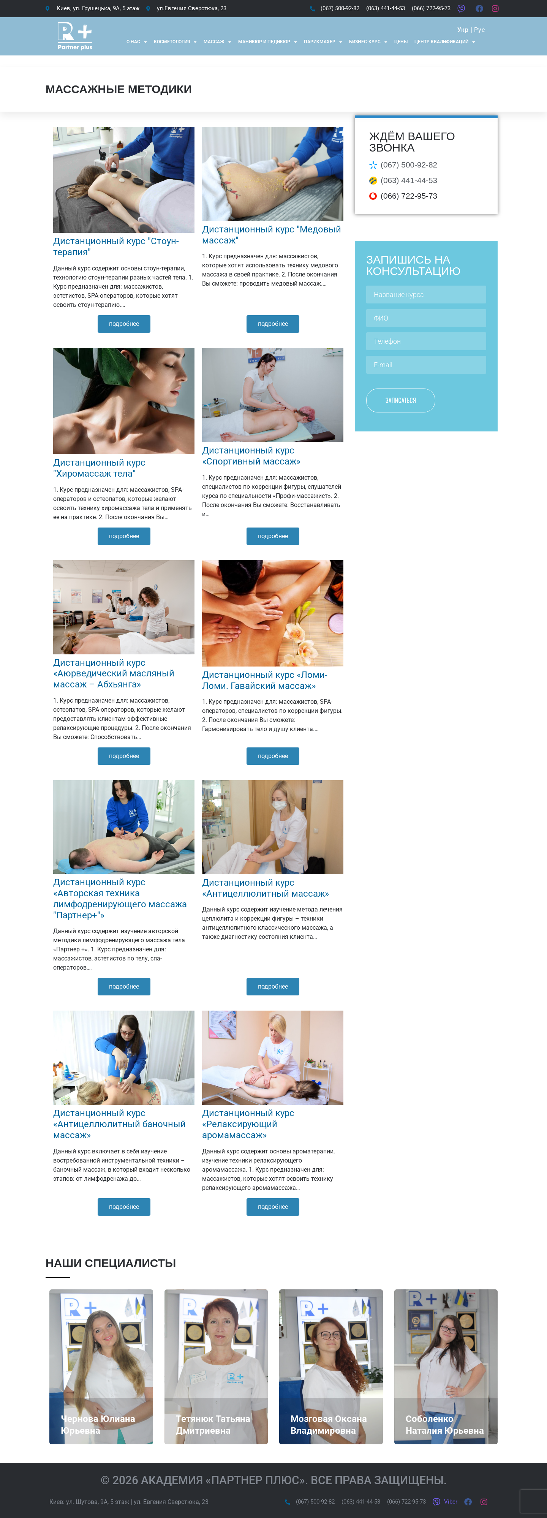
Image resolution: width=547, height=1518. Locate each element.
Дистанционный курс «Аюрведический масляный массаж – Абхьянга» (113, 673)
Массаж (217, 42)
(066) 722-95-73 (409, 195)
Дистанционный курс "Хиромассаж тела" (99, 468)
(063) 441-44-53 (409, 180)
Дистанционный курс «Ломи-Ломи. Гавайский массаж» (264, 680)
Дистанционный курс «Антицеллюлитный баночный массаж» (119, 1124)
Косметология (175, 42)
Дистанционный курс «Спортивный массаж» (251, 456)
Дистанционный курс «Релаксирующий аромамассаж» (248, 1124)
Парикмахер (323, 42)
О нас (136, 42)
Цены (401, 41)
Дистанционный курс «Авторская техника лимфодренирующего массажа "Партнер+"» (120, 898)
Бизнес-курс (368, 42)
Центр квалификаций (444, 42)
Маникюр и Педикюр (267, 42)
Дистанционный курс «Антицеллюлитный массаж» (265, 888)
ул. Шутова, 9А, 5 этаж (97, 1501)
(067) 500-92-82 (409, 164)
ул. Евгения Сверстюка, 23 (171, 1501)
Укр (462, 29)
